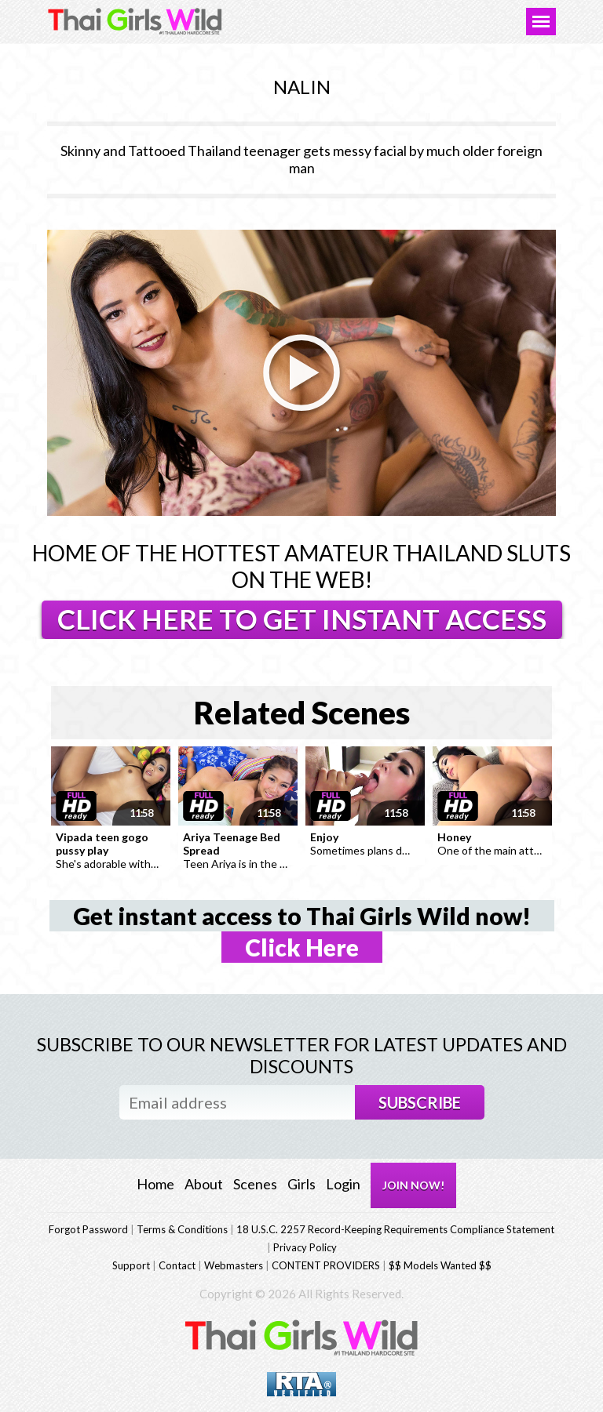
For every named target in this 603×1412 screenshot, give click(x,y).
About (204, 1183)
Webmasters (233, 1265)
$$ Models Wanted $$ (440, 1265)
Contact (177, 1265)
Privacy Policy (305, 1247)
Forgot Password (88, 1229)
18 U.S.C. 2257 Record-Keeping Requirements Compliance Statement (395, 1229)
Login (343, 1183)
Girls (301, 1183)
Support (131, 1265)
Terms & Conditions (182, 1229)
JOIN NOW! (413, 1185)
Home (155, 1183)
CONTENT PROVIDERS (326, 1265)
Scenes (255, 1183)
